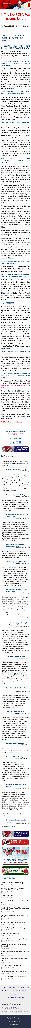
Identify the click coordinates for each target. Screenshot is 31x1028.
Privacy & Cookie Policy (15, 1021)
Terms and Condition (14, 1024)
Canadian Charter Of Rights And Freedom (15, 1012)
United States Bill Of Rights (10, 1008)
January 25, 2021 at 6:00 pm (22, 518)
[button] (29, 5)
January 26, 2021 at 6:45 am (22, 691)
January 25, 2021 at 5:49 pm (22, 496)
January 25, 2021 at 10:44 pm (22, 626)
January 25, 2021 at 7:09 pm (22, 563)
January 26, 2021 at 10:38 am (22, 744)
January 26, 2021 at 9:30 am (22, 713)
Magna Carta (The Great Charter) (12, 1004)
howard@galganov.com (15, 434)
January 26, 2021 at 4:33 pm (22, 823)
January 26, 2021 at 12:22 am (22, 658)
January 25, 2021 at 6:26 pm (22, 547)
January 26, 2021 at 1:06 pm (22, 788)
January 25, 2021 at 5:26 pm (22, 471)
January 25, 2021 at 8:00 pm (22, 593)
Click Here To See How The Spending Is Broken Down (15, 385)
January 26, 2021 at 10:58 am (22, 758)
